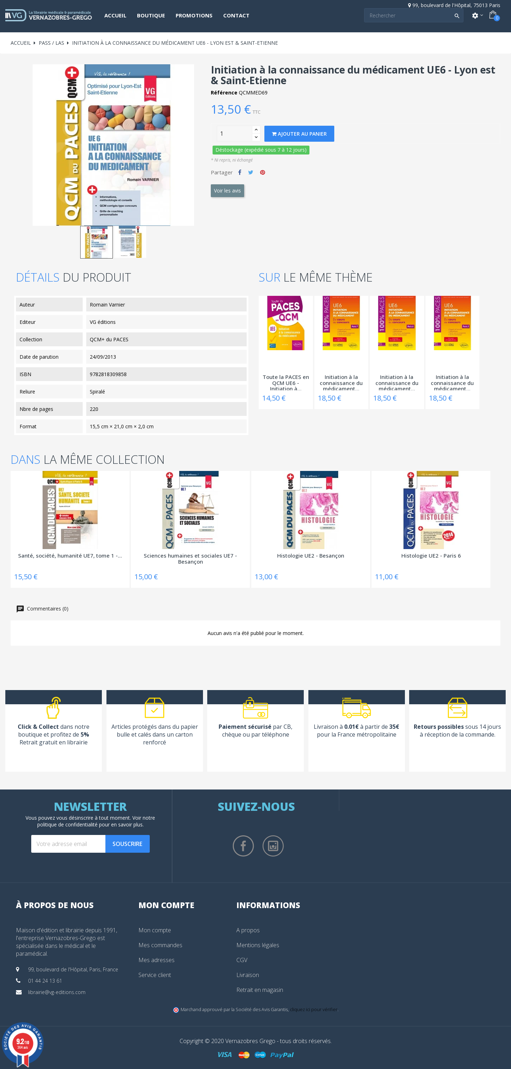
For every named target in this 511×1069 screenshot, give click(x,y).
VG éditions (103, 322)
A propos (248, 930)
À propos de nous (55, 905)
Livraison (247, 975)
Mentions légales (257, 945)
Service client (154, 975)
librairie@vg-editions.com (57, 992)
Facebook (243, 846)
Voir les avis (227, 190)
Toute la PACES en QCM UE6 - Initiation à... (286, 382)
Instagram (273, 846)
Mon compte (154, 930)
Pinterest (262, 172)
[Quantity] (234, 133)
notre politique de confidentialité (96, 821)
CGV (241, 960)
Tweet (250, 172)
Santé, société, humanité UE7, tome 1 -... (70, 556)
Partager (239, 172)
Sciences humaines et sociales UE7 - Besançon (190, 559)
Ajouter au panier (299, 133)
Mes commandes (160, 945)
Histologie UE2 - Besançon (310, 556)
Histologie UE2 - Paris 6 (431, 556)
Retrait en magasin (259, 990)
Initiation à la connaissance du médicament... (341, 382)
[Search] (413, 15)
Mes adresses (156, 960)
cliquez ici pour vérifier (313, 1009)
